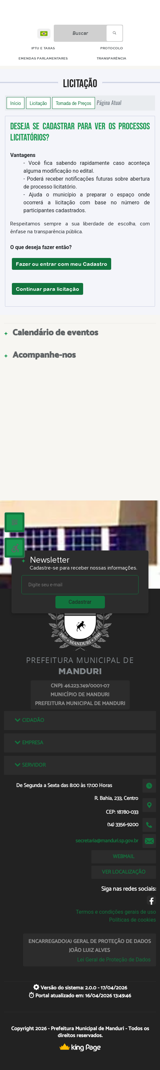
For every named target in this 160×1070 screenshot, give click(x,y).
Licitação (38, 103)
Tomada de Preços (73, 103)
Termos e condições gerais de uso (116, 912)
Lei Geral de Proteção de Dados (114, 959)
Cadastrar (80, 602)
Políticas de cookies (132, 920)
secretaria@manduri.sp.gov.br (107, 840)
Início (15, 103)
